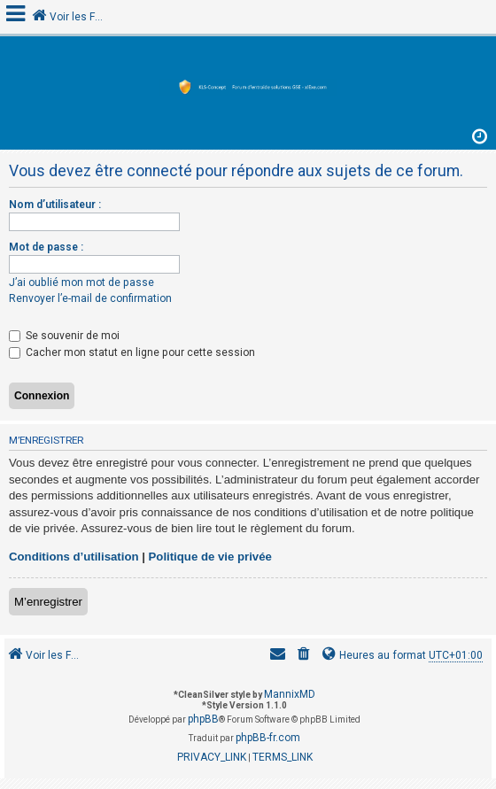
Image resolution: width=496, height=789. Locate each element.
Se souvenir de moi (64, 335)
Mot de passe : (46, 247)
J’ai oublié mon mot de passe (81, 282)
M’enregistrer (48, 601)
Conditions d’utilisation (74, 556)
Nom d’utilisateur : (55, 204)
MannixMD (289, 694)
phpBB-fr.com (268, 737)
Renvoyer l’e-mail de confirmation (90, 298)
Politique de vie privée (210, 556)
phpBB (203, 719)
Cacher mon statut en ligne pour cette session (132, 352)
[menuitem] (304, 656)
